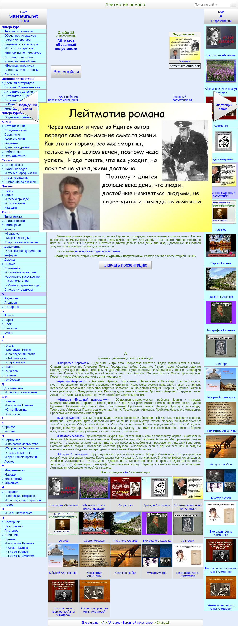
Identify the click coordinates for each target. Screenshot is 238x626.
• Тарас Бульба (15, 362)
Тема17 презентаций (221, 17)
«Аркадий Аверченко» (72, 381)
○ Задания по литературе (20, 44)
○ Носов (7, 504)
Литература (11, 27)
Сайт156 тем (23, 17)
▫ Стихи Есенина (16, 409)
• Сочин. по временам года (22, 285)
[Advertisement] (125, 310)
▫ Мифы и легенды (17, 238)
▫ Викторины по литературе (23, 52)
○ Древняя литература (18, 83)
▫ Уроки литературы (18, 39)
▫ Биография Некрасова (20, 496)
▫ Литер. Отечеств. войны (21, 70)
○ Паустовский (12, 526)
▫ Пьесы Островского (18, 513)
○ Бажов (8, 315)
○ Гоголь (8, 345)
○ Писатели (10, 74)
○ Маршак (9, 474)
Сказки (7, 160)
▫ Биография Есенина (19, 405)
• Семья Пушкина (17, 547)
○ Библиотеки (11, 152)
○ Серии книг (11, 134)
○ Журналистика (13, 156)
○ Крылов (8, 427)
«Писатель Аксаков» (70, 436)
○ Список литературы (17, 289)
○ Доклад (8, 259)
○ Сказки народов (14, 169)
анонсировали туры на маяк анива (97, 251)
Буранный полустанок (183, 98)
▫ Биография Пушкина (19, 543)
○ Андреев (9, 302)
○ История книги (13, 126)
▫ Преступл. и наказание (21, 392)
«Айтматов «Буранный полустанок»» (83, 399)
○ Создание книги (14, 130)
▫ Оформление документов (23, 251)
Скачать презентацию (125, 265)
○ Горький (9, 375)
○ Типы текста (12, 216)
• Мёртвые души (16, 358)
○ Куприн (8, 431)
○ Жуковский (11, 414)
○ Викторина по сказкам (19, 182)
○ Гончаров (10, 371)
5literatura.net (90, 622)
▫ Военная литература (19, 65)
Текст (6, 212)
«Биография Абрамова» (73, 363)
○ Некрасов (10, 492)
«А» (126, 472)
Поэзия (7, 186)
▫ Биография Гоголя (18, 349)
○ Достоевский (12, 388)
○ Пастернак (11, 522)
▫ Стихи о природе (17, 199)
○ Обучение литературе (19, 35)
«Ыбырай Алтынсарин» (72, 454)
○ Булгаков (9, 328)
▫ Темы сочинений (17, 281)
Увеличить (185, 60)
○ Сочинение (11, 268)
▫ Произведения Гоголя (20, 354)
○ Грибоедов (11, 379)
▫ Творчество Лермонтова (22, 448)
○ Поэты (8, 190)
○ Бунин (7, 332)
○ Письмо (9, 264)
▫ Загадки (11, 207)
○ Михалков (10, 483)
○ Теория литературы (17, 31)
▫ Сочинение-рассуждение (22, 276)
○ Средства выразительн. (20, 242)
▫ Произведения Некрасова (23, 500)
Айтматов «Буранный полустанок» (130, 622)
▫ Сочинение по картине (20, 272)
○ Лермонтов (11, 440)
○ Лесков (8, 461)
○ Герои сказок (12, 165)
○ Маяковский (12, 479)
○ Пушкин (9, 539)
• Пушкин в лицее (17, 551)
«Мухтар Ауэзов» (68, 417)
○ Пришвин (10, 535)
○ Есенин (8, 401)
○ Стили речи (11, 225)
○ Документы (11, 246)
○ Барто (7, 320)
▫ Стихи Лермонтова (18, 452)
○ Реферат (9, 255)
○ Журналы (10, 143)
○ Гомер (7, 366)
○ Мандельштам (13, 470)
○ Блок (7, 324)
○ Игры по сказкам (15, 177)
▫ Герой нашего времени (21, 457)
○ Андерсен (10, 298)
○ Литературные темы (18, 57)
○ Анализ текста (13, 221)
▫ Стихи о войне (15, 203)
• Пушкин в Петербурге (20, 555)
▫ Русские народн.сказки (21, 173)
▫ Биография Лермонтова (21, 444)
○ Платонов (10, 530)
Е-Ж (5, 397)
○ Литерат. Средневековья (21, 87)
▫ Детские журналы (17, 147)
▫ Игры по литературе (19, 48)
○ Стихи (7, 195)
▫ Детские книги (15, 138)
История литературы (18, 78)
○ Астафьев (10, 307)
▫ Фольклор (12, 233)
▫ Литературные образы (20, 61)
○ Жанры (8, 229)
